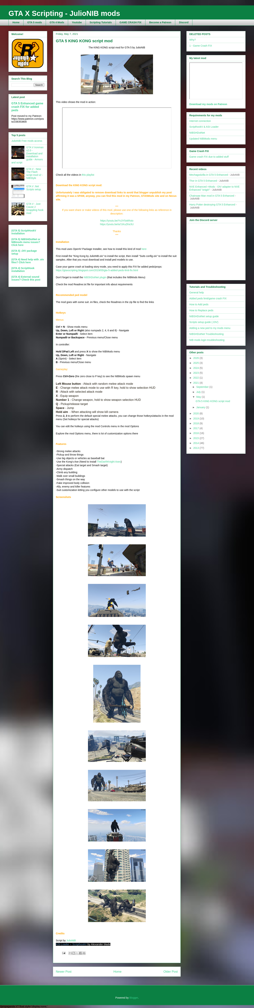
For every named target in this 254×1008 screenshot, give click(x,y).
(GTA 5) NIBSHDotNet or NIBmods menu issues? (25, 241)
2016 (196, 433)
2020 (196, 413)
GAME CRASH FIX (130, 22)
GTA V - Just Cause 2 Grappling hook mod (35, 208)
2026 (196, 358)
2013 (196, 447)
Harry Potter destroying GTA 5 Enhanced (212, 204)
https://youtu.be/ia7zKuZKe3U (117, 224)
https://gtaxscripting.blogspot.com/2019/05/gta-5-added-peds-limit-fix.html (97, 270)
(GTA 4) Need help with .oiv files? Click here (27, 261)
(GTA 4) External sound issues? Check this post (25, 278)
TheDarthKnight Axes (109, 461)
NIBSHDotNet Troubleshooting (206, 334)
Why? (192, 39)
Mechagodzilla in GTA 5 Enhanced (208, 174)
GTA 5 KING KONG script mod (213, 401)
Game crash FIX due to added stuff (209, 156)
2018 (196, 423)
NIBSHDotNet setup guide (204, 316)
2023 (196, 372)
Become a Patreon (160, 22)
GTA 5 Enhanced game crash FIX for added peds (27, 107)
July (198, 392)
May (199, 396)
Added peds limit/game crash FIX (208, 298)
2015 (196, 438)
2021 (196, 382)
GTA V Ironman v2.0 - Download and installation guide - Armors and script (27, 155)
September (202, 386)
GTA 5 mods (34, 22)
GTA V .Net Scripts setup (33, 188)
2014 (196, 443)
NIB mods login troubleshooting (207, 340)
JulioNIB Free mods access (26, 140)
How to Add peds (198, 304)
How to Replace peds (201, 310)
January (201, 407)
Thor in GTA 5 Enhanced (203, 180)
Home (16, 22)
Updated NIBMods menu (203, 138)
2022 (196, 377)
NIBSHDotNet (197, 132)
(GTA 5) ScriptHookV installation (23, 232)
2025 (196, 362)
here (144, 249)
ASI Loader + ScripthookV (71, 944)
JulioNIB (71, 940)
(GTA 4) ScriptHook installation (23, 269)
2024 (196, 368)
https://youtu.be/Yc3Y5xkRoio (117, 220)
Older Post (170, 971)
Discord (183, 22)
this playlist (88, 174)
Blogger (133, 997)
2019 (196, 418)
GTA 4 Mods (57, 22)
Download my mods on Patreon (208, 104)
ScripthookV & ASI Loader (204, 126)
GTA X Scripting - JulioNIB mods (64, 13)
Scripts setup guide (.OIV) (203, 322)
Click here (17, 245)
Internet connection (200, 121)
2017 (196, 428)
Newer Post (64, 971)
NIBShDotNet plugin (95, 277)
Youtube (77, 22)
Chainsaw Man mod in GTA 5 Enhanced (211, 195)
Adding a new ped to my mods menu (209, 328)
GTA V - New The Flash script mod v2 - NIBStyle (34, 173)
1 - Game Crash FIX (200, 45)
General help (196, 292)
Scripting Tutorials (101, 22)
